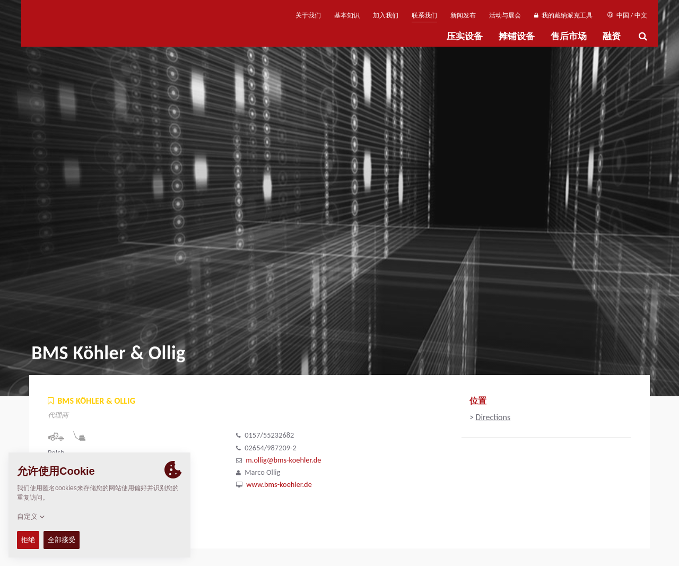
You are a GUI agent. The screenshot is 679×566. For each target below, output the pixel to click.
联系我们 (424, 15)
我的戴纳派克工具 (563, 15)
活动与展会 (505, 15)
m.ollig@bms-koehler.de (283, 460)
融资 (612, 36)
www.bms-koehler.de (279, 484)
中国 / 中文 (627, 15)
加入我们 (385, 15)
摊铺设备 (517, 36)
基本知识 (347, 15)
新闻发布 (463, 15)
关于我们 (308, 15)
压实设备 (465, 36)
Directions (493, 417)
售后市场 (569, 36)
